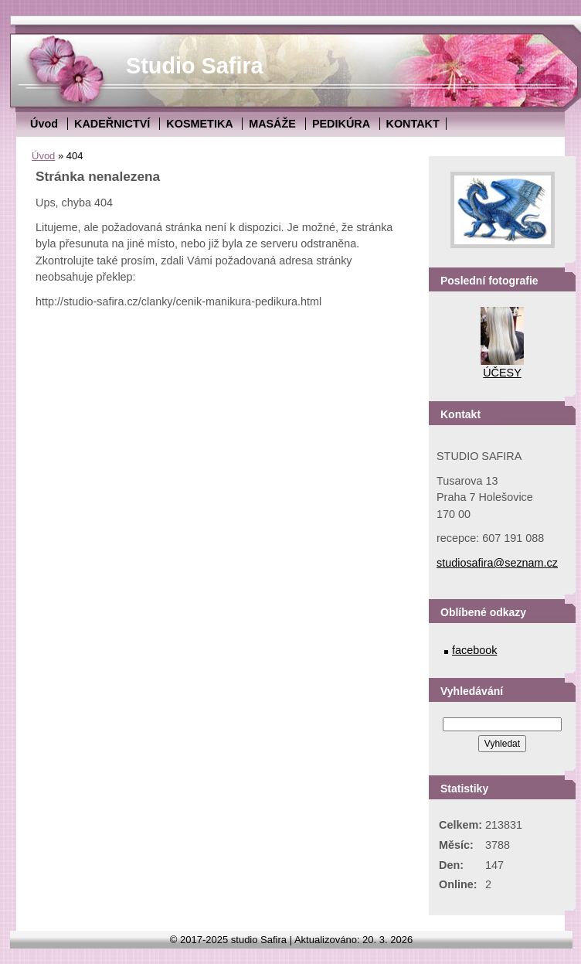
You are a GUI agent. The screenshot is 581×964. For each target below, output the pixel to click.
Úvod (44, 124)
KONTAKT (413, 124)
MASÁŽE (272, 124)
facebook (474, 650)
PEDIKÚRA (341, 124)
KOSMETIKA (199, 124)
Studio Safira (194, 65)
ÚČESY (502, 372)
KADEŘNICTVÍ (112, 124)
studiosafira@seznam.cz (497, 563)
